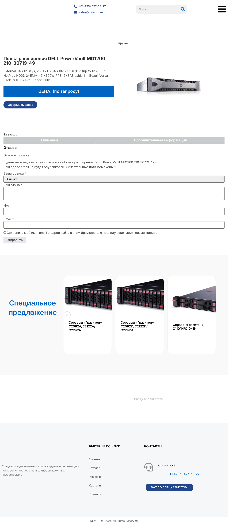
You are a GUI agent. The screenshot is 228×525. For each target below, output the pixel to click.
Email (8, 219)
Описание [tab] (49, 140)
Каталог (94, 468)
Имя (8, 205)
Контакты (95, 494)
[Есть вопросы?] (148, 467)
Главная (94, 459)
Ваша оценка (14, 173)
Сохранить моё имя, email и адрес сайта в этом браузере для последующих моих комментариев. (82, 232)
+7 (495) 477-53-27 (184, 474)
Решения (95, 477)
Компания (95, 486)
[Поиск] (182, 9)
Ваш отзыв (12, 185)
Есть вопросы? (166, 465)
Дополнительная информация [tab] (160, 140)
